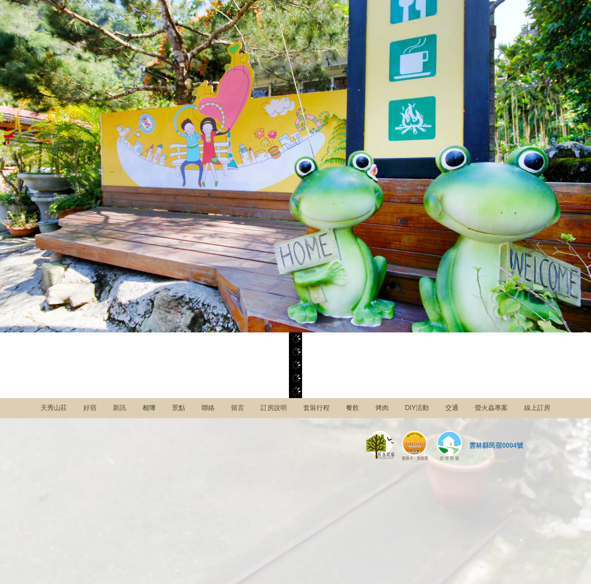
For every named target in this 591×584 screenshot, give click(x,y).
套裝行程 (316, 407)
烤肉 (382, 407)
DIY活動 (417, 407)
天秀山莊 (54, 407)
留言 (237, 407)
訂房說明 (274, 407)
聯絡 (208, 407)
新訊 (119, 407)
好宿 (89, 407)
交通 (451, 407)
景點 (178, 407)
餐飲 (352, 407)
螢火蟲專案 (491, 407)
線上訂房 (537, 407)
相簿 (149, 407)
